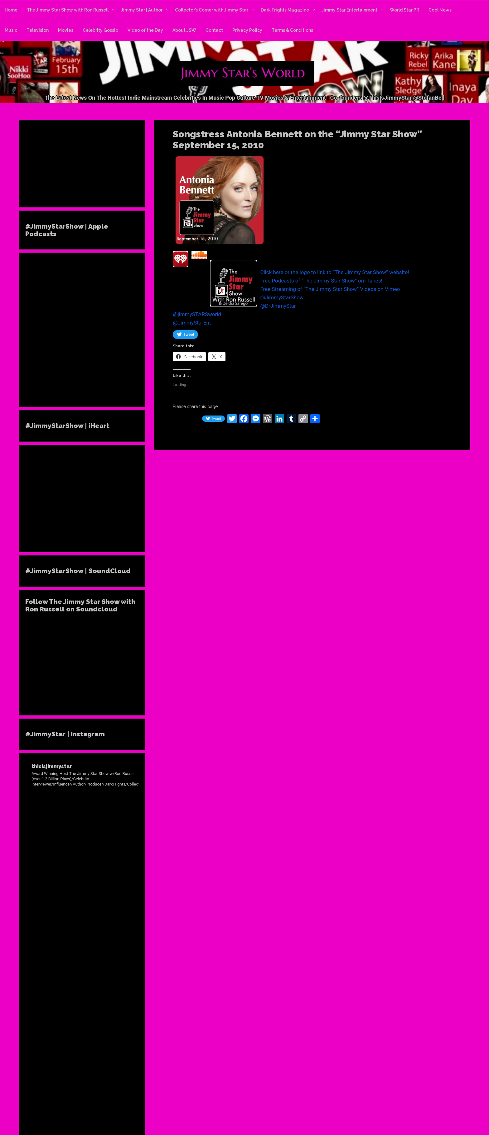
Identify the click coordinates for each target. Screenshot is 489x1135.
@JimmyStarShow (281, 297)
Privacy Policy (247, 30)
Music (11, 30)
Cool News (440, 9)
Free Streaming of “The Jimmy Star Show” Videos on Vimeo (330, 289)
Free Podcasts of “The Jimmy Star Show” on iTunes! (321, 281)
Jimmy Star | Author (141, 9)
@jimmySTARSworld (197, 314)
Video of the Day (145, 30)
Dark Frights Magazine (285, 9)
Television (38, 30)
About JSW (184, 30)
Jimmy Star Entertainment (349, 9)
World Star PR (404, 9)
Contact (214, 30)
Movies (65, 30)
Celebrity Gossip (100, 30)
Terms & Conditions (292, 30)
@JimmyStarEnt (192, 323)
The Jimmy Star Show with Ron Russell (68, 9)
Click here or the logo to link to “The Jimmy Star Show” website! (334, 272)
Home (11, 9)
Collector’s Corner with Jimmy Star (211, 9)
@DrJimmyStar (278, 306)
